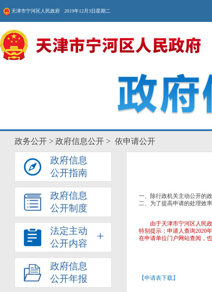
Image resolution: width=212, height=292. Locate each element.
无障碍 (154, 8)
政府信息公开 (15, 33)
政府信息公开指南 (84, 46)
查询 (133, 98)
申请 (78, 98)
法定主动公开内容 (101, 46)
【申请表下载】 (106, 89)
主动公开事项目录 (119, 46)
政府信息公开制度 (92, 46)
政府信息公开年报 (111, 46)
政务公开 (5, 33)
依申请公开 (128, 45)
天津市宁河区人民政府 (31, 8)
